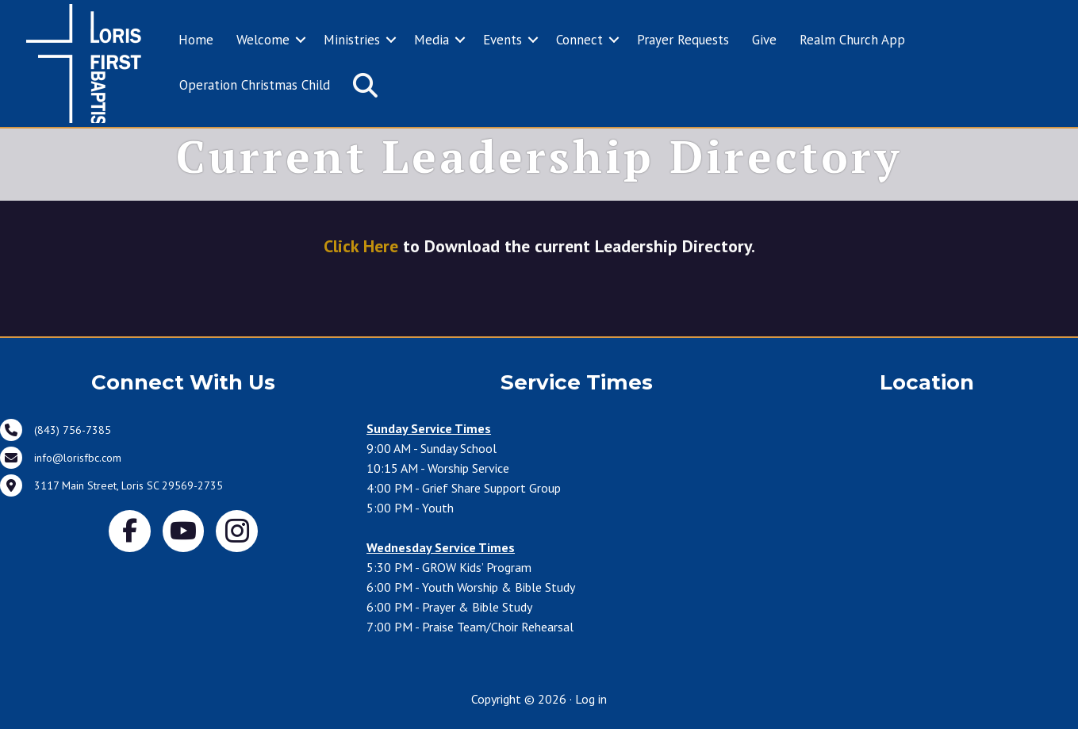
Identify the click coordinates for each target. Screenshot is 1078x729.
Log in (591, 699)
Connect (579, 39)
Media (431, 39)
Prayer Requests (683, 39)
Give (764, 39)
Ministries (352, 39)
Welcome (263, 39)
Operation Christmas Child (254, 85)
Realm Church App (852, 39)
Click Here (361, 246)
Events (502, 39)
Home (195, 39)
